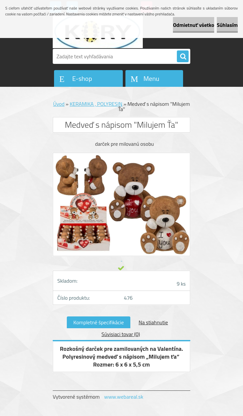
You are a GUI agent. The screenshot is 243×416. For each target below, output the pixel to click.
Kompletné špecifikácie (98, 322)
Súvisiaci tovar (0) (121, 334)
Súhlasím (227, 25)
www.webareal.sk (123, 397)
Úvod (59, 104)
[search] (183, 56)
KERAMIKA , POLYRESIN (96, 104)
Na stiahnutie (153, 322)
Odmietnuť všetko (193, 25)
